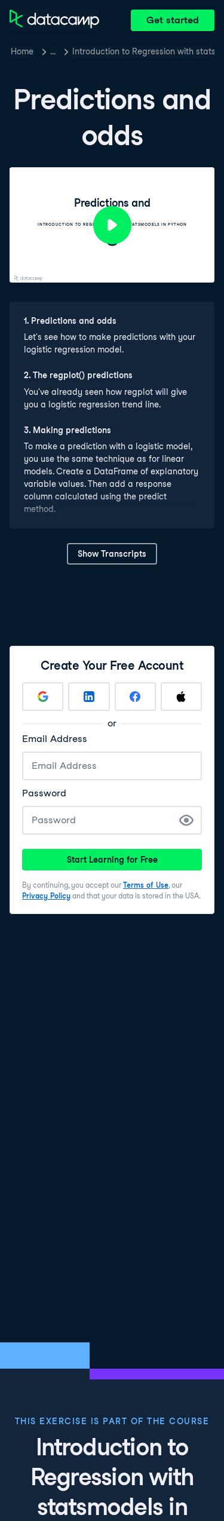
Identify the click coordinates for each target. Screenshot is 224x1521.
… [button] (53, 51)
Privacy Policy (46, 895)
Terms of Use (145, 885)
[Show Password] (186, 820)
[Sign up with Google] (42, 696)
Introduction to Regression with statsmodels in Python (143, 51)
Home (22, 51)
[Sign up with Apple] (181, 696)
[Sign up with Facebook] (135, 696)
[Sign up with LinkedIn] (88, 696)
